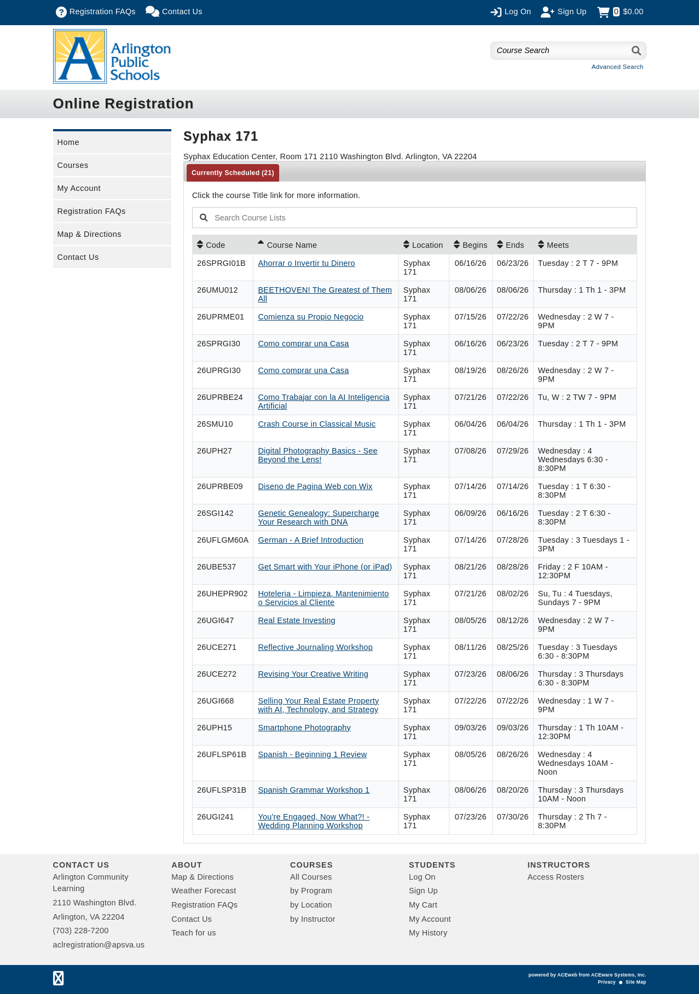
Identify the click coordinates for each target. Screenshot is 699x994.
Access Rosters (556, 877)
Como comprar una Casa (303, 343)
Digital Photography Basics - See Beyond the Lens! (317, 455)
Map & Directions (89, 234)
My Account (79, 188)
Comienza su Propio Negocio (310, 316)
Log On (422, 877)
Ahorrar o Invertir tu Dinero (306, 263)
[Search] (637, 50)
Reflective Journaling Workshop (315, 647)
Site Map (636, 982)
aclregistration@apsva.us (99, 944)
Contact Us (78, 257)
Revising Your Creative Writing (313, 674)
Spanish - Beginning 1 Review (312, 754)
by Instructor (312, 919)
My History (428, 932)
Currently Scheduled (233, 173)
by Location (311, 904)
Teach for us (193, 932)
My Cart (423, 904)
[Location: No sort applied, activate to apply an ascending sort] (424, 244)
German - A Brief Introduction (310, 540)
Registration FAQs (91, 211)
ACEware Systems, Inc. (618, 975)
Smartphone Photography (304, 727)
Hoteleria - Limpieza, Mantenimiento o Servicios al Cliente (323, 598)
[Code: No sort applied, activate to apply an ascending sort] (223, 244)
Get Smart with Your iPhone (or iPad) (325, 566)
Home (68, 142)
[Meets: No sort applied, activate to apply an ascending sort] (585, 244)
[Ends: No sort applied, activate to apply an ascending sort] (513, 244)
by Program (311, 890)
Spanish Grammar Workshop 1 (313, 790)
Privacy (606, 982)
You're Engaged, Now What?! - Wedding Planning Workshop (313, 821)
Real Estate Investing (296, 620)
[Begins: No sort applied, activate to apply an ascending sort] (470, 244)
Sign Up (423, 890)
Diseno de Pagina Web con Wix (315, 486)
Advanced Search (618, 66)
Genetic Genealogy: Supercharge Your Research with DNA (318, 517)
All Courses (311, 877)
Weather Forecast (203, 890)
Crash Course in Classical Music (317, 424)
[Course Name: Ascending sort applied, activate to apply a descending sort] (325, 244)
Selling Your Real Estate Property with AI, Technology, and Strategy (318, 705)
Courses (73, 165)
